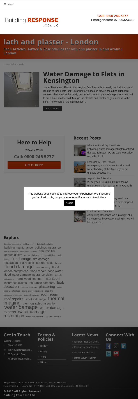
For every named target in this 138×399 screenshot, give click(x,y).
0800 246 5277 (117, 16)
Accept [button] (69, 203)
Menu (8, 4)
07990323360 (124, 20)
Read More (99, 197)
